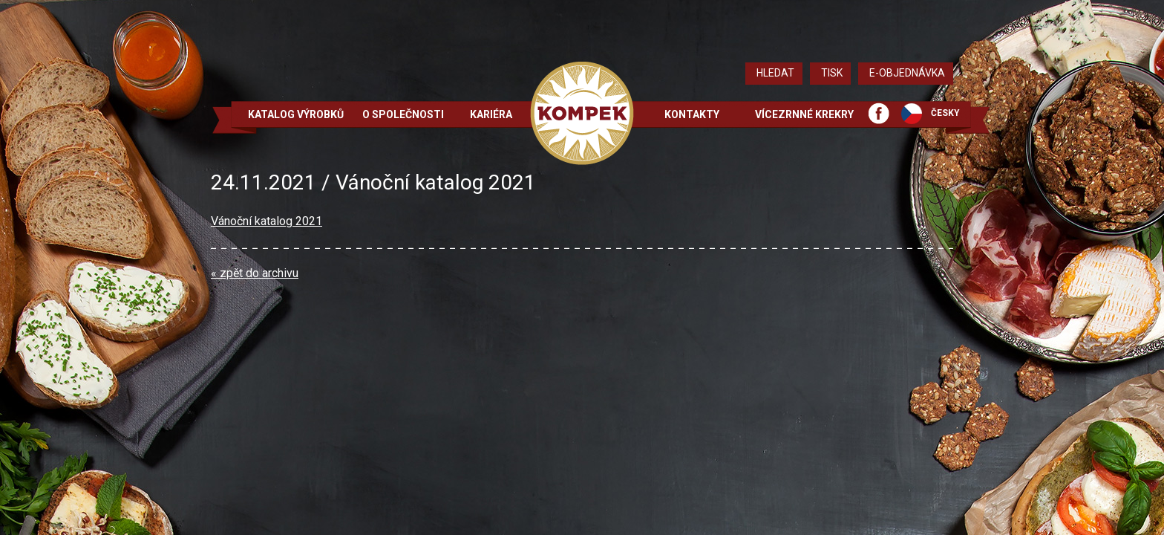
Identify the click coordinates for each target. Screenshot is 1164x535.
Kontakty (691, 114)
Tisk (832, 73)
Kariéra (491, 114)
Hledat (775, 73)
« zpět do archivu (254, 273)
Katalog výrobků (296, 114)
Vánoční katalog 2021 (266, 221)
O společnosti (403, 114)
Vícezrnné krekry (804, 114)
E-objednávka (907, 73)
